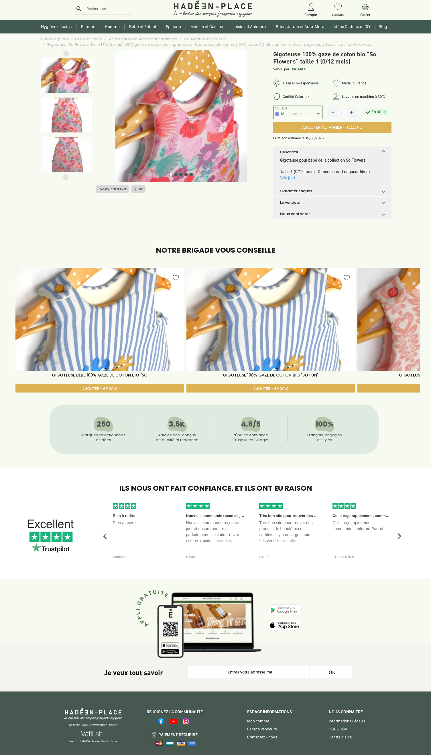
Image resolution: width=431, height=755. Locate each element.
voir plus (224, 540)
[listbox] (298, 114)
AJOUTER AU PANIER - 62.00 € (332, 127)
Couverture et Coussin (204, 39)
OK (332, 672)
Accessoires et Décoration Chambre (142, 39)
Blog (382, 26)
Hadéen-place (55, 39)
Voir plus (288, 177)
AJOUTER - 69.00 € (99, 388)
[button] (66, 54)
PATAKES (299, 69)
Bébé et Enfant (88, 39)
